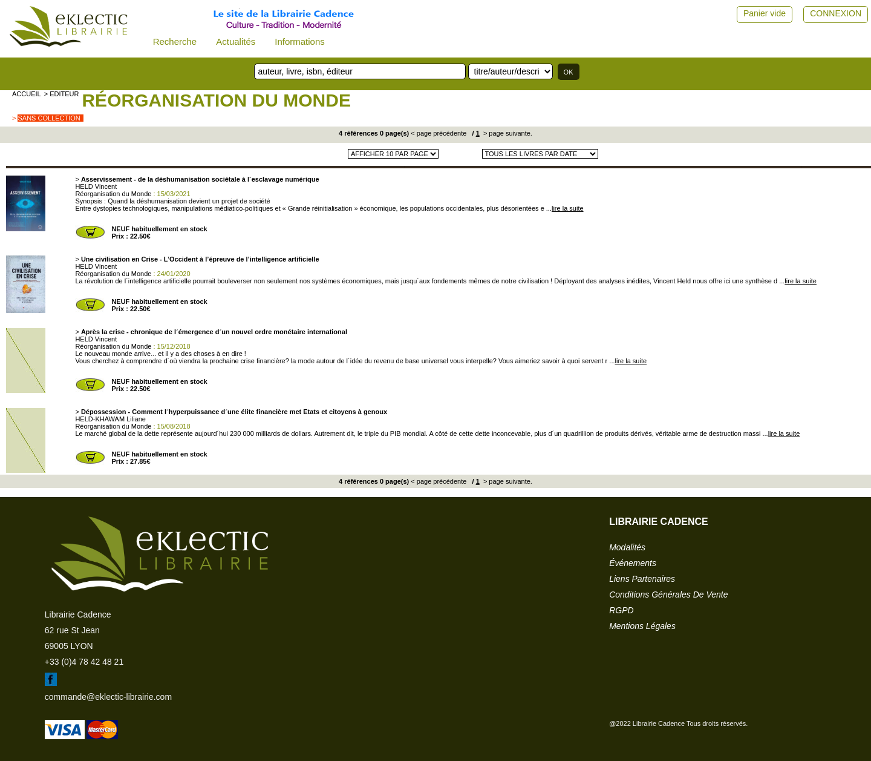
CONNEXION (835, 13)
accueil (26, 93)
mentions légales (642, 626)
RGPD (621, 610)
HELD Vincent (96, 186)
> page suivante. (506, 133)
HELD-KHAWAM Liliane (110, 419)
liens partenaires (642, 579)
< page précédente (438, 133)
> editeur (61, 93)
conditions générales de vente (668, 594)
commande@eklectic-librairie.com (108, 697)
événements (632, 563)
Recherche (175, 41)
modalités (627, 547)
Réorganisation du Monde (216, 100)
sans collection (49, 118)
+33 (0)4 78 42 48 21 (84, 662)
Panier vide (764, 13)
